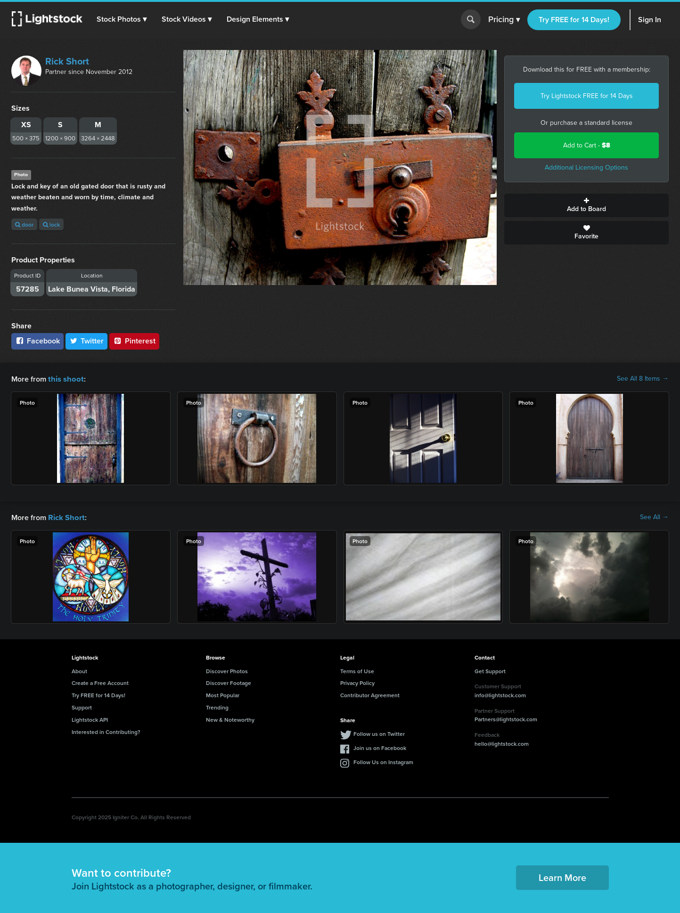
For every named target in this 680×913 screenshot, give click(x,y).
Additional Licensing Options (586, 167)
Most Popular (222, 694)
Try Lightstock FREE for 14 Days (587, 96)
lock (51, 224)
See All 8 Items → (643, 378)
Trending (217, 706)
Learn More (562, 876)
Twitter (86, 340)
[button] (122, 19)
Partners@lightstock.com (506, 718)
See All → (654, 517)
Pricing (504, 19)
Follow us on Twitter (379, 733)
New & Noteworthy (230, 719)
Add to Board (586, 205)
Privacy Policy (357, 682)
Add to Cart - (586, 145)
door (24, 224)
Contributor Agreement (370, 694)
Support (82, 706)
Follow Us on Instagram (383, 761)
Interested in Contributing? (106, 731)
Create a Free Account (100, 682)
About (79, 670)
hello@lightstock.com (502, 743)
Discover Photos (227, 670)
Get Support (490, 670)
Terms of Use (357, 670)
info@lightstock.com (500, 694)
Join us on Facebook (379, 747)
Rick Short (67, 61)
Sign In (649, 19)
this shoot (64, 378)
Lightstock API (90, 719)
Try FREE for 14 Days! (574, 19)
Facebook (37, 340)
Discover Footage (228, 682)
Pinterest (134, 340)
